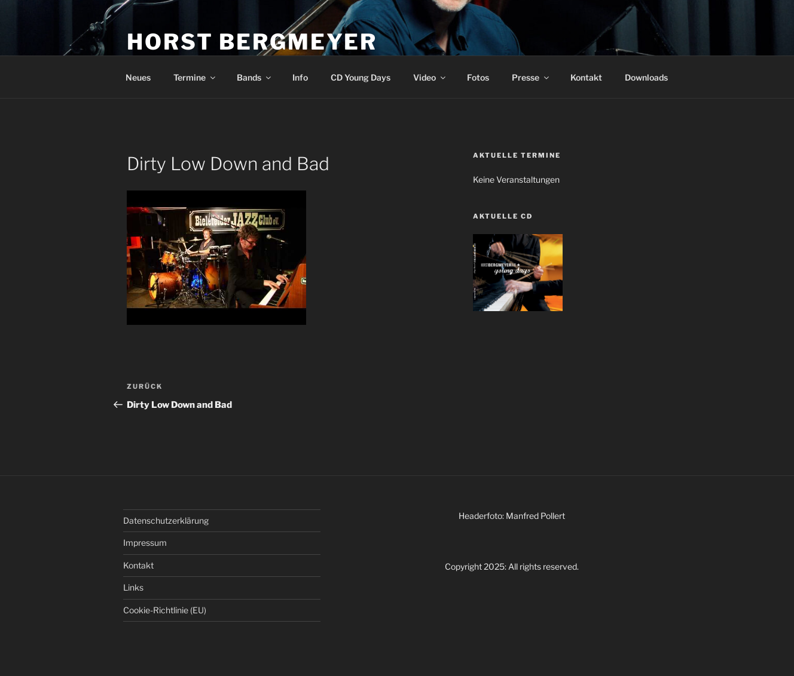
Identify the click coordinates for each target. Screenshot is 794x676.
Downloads (646, 77)
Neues (138, 77)
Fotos (478, 77)
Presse (531, 77)
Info (300, 77)
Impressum (145, 542)
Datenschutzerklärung (166, 520)
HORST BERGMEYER (252, 42)
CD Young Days (360, 77)
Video (430, 77)
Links (133, 587)
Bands (255, 77)
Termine (195, 77)
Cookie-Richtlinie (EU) (164, 610)
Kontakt (586, 77)
